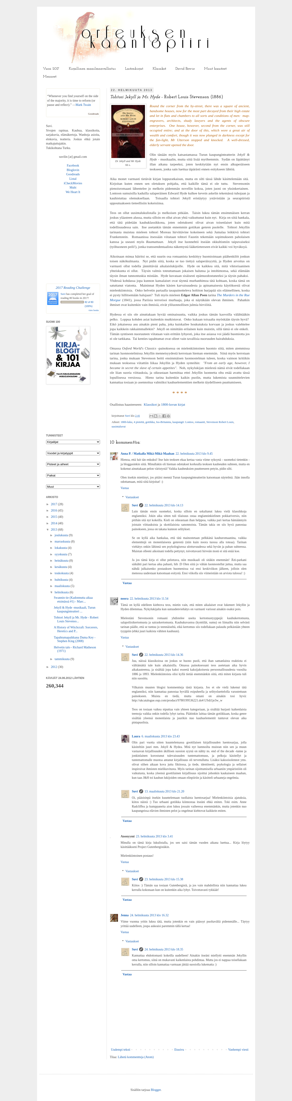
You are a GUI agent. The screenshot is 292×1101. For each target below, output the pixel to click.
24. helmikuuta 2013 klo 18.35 (164, 949)
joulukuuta (62, 535)
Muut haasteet (215, 69)
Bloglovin (73, 170)
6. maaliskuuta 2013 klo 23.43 (161, 736)
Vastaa (125, 488)
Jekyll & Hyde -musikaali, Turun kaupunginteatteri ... (74, 609)
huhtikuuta (62, 579)
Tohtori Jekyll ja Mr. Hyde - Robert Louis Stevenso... (76, 619)
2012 (54, 667)
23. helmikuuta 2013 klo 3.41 (154, 836)
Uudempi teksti (120, 1049)
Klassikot (159, 69)
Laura (136, 736)
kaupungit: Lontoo (182, 422)
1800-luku (126, 422)
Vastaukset (132, 497)
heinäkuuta (62, 560)
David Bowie (185, 69)
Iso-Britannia (163, 422)
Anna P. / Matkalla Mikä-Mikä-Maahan (147, 453)
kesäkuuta (61, 567)
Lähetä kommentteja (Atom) (136, 1057)
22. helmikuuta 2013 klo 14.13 (164, 505)
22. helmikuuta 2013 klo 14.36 (164, 654)
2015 (54, 516)
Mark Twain (83, 105)
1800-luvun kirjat (173, 404)
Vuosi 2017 (51, 69)
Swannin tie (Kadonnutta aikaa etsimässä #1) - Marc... (73, 599)
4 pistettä (139, 422)
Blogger (156, 1090)
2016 (54, 510)
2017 (54, 504)
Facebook (73, 165)
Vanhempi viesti (238, 1049)
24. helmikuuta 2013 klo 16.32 (149, 915)
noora (125, 598)
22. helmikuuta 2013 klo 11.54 (149, 598)
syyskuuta (61, 554)
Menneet (49, 76)
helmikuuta (62, 592)
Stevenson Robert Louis (220, 422)
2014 (54, 523)
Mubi (72, 187)
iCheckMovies (73, 183)
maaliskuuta (63, 586)
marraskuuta (63, 541)
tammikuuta (62, 659)
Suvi (128, 415)
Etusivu (179, 1049)
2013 (54, 529)
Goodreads (93, 113)
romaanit (200, 422)
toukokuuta (62, 573)
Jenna (125, 915)
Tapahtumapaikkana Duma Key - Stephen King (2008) (74, 639)
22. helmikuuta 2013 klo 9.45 (194, 453)
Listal (73, 178)
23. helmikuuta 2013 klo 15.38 (164, 879)
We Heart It (73, 192)
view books (94, 310)
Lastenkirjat (134, 69)
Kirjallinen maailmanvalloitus (92, 69)
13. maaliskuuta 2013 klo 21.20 (164, 791)
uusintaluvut (119, 426)
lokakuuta (61, 547)
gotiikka (150, 422)
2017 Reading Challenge (73, 287)
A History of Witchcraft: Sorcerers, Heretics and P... (76, 629)
